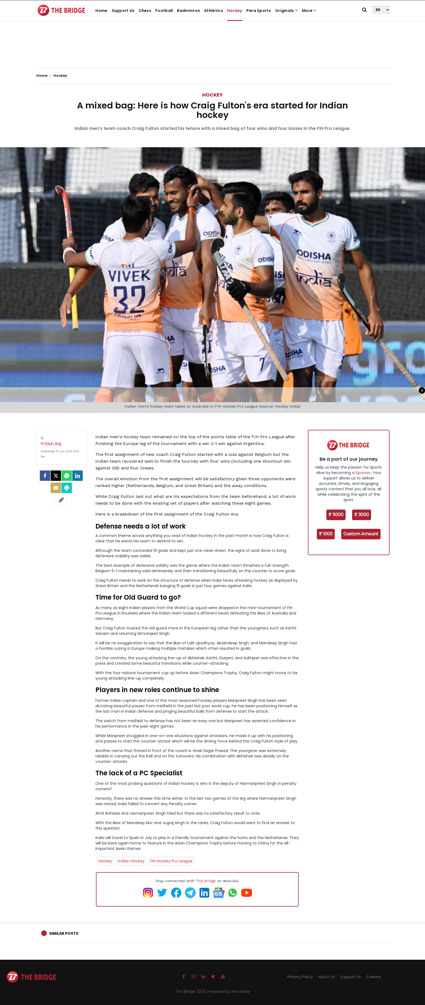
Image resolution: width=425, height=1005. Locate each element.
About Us (326, 977)
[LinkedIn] (77, 475)
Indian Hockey (131, 861)
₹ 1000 (326, 534)
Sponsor (363, 472)
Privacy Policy (300, 977)
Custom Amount (360, 534)
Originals (286, 10)
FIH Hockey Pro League (171, 861)
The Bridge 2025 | (192, 991)
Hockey (234, 10)
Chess (145, 10)
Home (101, 10)
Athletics (213, 10)
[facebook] (45, 475)
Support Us (123, 10)
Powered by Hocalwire (229, 991)
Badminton (188, 10)
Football (164, 10)
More (309, 10)
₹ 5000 (336, 514)
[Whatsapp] (66, 475)
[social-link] (61, 500)
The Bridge (206, 881)
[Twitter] (55, 475)
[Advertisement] (212, 51)
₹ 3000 (361, 514)
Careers (373, 977)
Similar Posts (63, 933)
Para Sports (258, 10)
